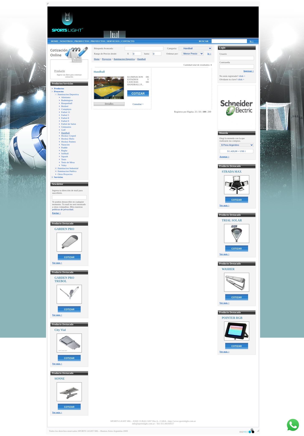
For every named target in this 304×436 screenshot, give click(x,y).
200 (209, 111)
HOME (54, 41)
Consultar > (138, 104)
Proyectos (106, 59)
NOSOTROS (66, 41)
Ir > (252, 41)
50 (200, 111)
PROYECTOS (98, 41)
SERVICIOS (113, 41)
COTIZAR (69, 257)
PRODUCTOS (82, 41)
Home (97, 59)
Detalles (109, 103)
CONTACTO (127, 41)
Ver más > (57, 262)
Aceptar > (224, 156)
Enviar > (56, 213)
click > (242, 76)
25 (196, 111)
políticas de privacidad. (63, 209)
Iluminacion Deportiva (124, 59)
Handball (141, 59)
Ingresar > (249, 71)
